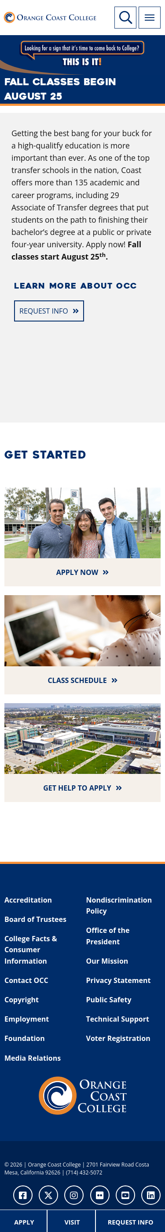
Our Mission (107, 961)
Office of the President (108, 936)
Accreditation (28, 900)
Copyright (21, 999)
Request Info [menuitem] (131, 1222)
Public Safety (109, 999)
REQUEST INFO (43, 311)
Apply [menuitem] (24, 1222)
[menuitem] (24, 1221)
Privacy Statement (118, 980)
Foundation (24, 1038)
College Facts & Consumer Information (30, 950)
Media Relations (32, 1058)
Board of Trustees (35, 919)
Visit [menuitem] (72, 1222)
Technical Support (117, 1019)
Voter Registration (118, 1038)
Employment (26, 1019)
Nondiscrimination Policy (119, 905)
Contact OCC (26, 980)
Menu (146, 12)
